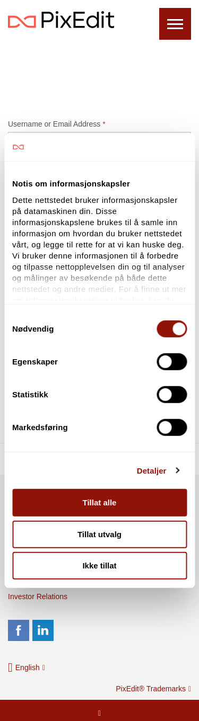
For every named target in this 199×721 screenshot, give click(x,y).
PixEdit (61, 20)
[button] (26, 667)
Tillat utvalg (99, 533)
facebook (18, 630)
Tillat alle (100, 502)
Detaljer (152, 470)
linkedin (43, 630)
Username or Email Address (57, 124)
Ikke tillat (99, 565)
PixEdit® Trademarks (153, 688)
